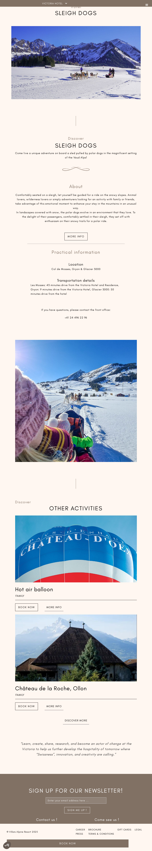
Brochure (94, 829)
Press (79, 833)
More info (76, 236)
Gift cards (124, 829)
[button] (147, 3)
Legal (138, 829)
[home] (27, 3)
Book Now (67, 843)
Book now (26, 607)
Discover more (76, 720)
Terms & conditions (101, 833)
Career (80, 829)
